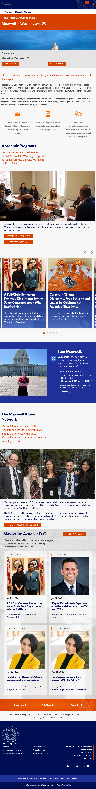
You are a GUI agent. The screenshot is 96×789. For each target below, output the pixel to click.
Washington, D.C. (13, 617)
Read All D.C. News (74, 534)
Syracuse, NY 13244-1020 (82, 755)
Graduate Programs (18, 242)
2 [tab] (47, 333)
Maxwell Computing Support (43, 753)
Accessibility (33, 779)
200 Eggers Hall (86, 752)
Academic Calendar (23, 779)
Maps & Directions (53, 779)
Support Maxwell (39, 746)
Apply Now (10, 64)
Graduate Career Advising (12, 753)
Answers (6, 746)
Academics (9, 12)
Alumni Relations (39, 750)
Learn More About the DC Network (22, 525)
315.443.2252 (86, 758)
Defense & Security (58, 614)
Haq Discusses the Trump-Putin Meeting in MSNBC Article (66, 678)
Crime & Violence (13, 687)
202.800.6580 (56, 718)
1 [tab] (44, 333)
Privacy (68, 779)
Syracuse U (75, 779)
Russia (73, 689)
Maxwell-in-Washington (23, 12)
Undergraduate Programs (18, 236)
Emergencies (42, 779)
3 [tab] (50, 333)
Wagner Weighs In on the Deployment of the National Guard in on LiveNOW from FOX (69, 606)
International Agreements (60, 689)
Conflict (54, 687)
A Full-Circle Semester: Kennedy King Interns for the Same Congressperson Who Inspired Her (23, 300)
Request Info (56, 64)
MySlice (62, 779)
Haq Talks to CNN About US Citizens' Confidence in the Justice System (25, 678)
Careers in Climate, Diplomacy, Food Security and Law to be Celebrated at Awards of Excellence (70, 300)
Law (37, 687)
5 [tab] (56, 333)
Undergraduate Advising (12, 750)
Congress (10, 614)
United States (21, 689)
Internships (18, 614)
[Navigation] (87, 4)
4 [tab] (53, 333)
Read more (63, 391)
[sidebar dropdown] (28, 58)
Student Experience (30, 614)
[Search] (93, 4)
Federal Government (73, 614)
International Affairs (81, 687)
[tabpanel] (25, 293)
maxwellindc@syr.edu (37, 718)
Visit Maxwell (49, 705)
